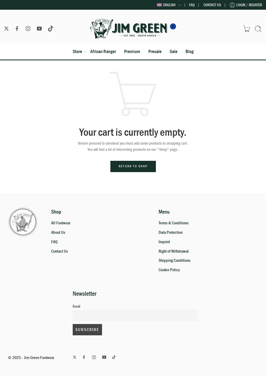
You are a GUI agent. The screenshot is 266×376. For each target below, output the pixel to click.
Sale (173, 51)
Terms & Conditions (173, 223)
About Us (58, 232)
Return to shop (133, 166)
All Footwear (60, 223)
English (166, 5)
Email (76, 306)
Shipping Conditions (174, 260)
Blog (190, 51)
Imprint (164, 242)
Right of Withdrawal (174, 251)
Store (77, 51)
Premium (132, 51)
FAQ (192, 5)
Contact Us (212, 5)
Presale (155, 51)
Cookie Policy (169, 270)
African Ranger (103, 51)
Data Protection (171, 232)
